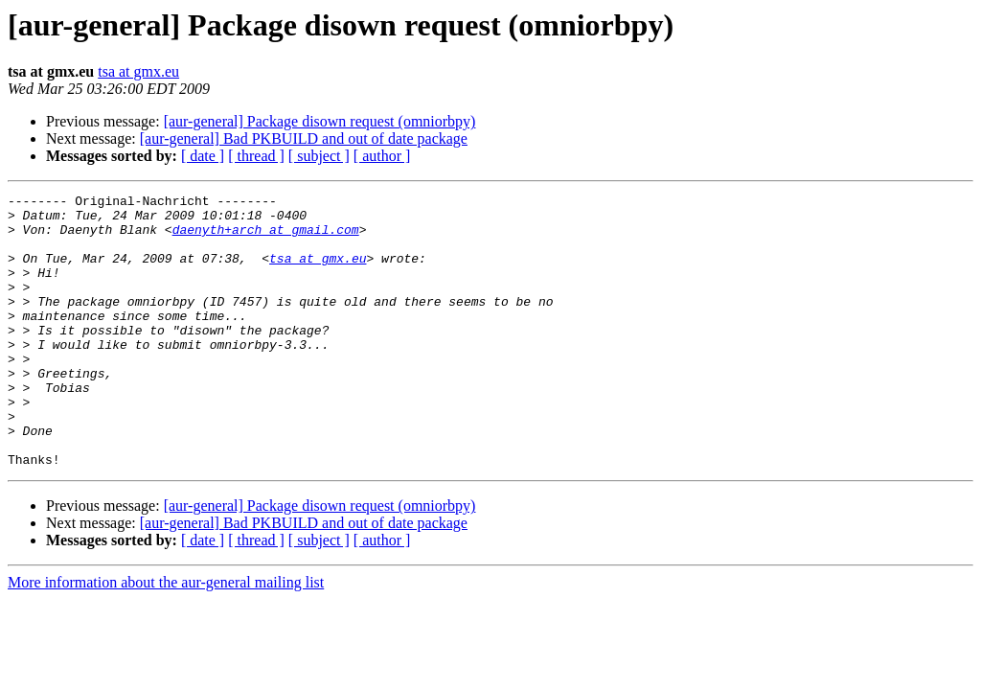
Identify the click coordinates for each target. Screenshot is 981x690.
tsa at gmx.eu (138, 71)
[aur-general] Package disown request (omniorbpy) (320, 121)
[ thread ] (256, 156)
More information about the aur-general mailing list (166, 637)
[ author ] (382, 156)
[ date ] (202, 156)
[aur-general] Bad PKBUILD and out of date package (304, 138)
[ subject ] (319, 156)
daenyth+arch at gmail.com (265, 237)
